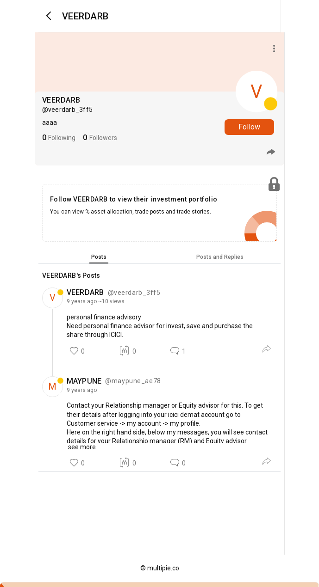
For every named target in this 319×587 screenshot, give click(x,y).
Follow (249, 126)
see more (81, 447)
